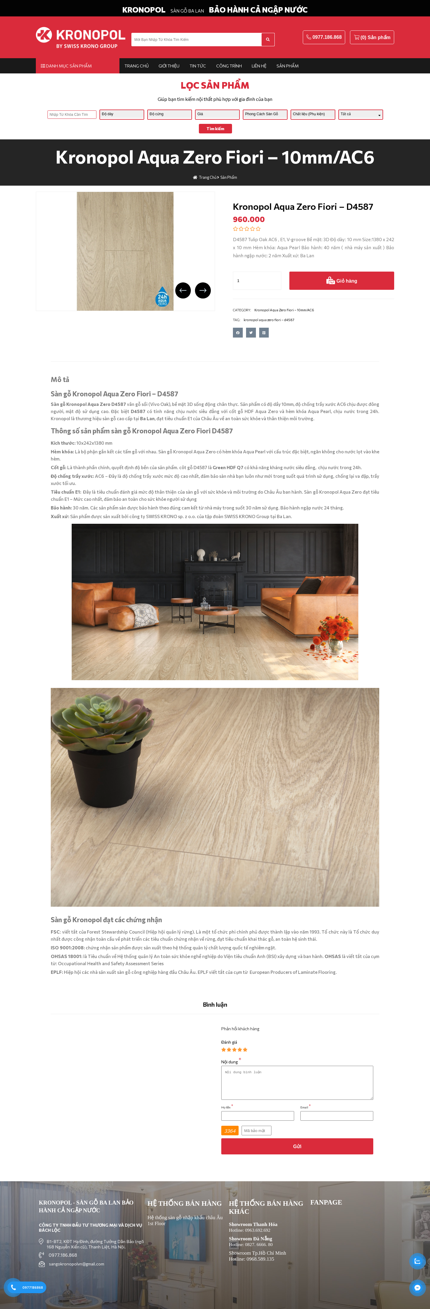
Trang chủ (137, 65)
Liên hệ (259, 65)
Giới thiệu (169, 65)
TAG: (236, 320)
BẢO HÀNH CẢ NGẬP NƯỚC (258, 9)
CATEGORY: (242, 310)
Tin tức (198, 65)
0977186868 (32, 1287)
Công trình (229, 65)
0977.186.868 (327, 37)
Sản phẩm (288, 65)
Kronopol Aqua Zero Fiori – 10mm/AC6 (215, 156)
